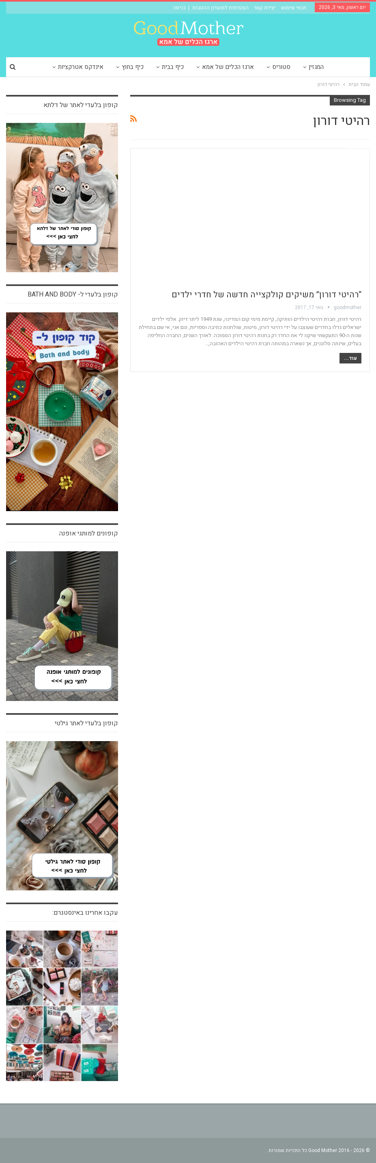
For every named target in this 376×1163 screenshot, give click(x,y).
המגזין (316, 66)
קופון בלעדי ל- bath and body (73, 294)
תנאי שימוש (293, 7)
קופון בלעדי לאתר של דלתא (80, 105)
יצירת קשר (265, 7)
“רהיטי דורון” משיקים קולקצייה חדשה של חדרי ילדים (266, 294)
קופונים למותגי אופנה (88, 533)
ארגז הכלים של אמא (228, 66)
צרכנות (358, 152)
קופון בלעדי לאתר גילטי (86, 723)
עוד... (350, 358)
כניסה (179, 7)
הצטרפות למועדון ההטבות (220, 7)
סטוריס (281, 66)
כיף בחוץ (133, 66)
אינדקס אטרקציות (80, 66)
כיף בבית (173, 66)
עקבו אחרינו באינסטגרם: (85, 913)
